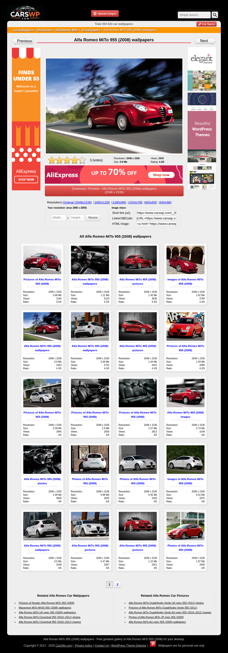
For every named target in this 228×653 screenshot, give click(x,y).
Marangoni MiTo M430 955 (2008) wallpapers (45, 607)
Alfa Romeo (44, 30)
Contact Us (102, 645)
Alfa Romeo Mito (66, 30)
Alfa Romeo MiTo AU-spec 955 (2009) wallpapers (157, 621)
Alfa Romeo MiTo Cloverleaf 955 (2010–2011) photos (49, 617)
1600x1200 (102, 202)
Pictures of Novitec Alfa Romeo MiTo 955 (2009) (46, 602)
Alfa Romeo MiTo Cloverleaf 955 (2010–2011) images (50, 621)
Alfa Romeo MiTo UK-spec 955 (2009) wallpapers (47, 612)
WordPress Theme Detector (128, 645)
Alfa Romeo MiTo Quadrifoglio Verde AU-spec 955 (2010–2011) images (170, 612)
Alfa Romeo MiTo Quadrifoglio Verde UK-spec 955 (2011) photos (166, 602)
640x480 (165, 202)
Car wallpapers (23, 30)
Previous (24, 41)
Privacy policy (83, 645)
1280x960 (119, 202)
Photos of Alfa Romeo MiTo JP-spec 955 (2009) (156, 617)
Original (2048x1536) (77, 202)
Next (204, 41)
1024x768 (135, 202)
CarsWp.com (64, 645)
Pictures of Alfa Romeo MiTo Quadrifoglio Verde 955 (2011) (163, 607)
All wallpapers (90, 30)
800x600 (151, 202)
